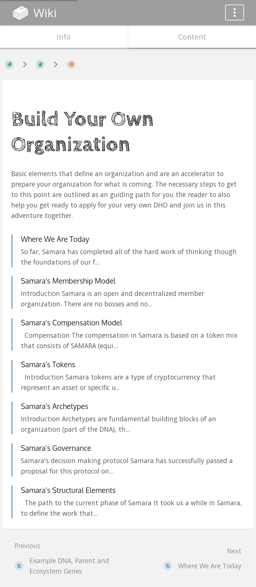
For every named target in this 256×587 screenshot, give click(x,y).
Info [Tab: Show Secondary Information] (64, 37)
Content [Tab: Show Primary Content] (192, 37)
